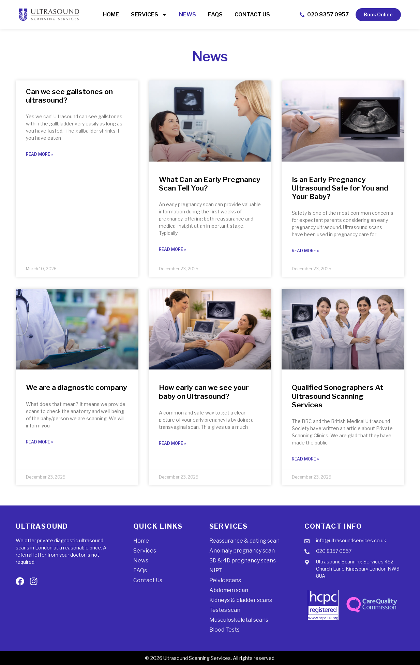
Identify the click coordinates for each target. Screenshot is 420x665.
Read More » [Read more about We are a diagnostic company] (39, 441)
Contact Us (252, 14)
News (187, 14)
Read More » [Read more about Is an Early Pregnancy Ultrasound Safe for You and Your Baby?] (305, 250)
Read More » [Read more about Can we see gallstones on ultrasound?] (39, 154)
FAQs (215, 14)
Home (111, 14)
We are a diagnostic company (76, 387)
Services (149, 15)
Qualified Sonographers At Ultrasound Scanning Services (338, 396)
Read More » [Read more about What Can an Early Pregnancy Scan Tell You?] (172, 249)
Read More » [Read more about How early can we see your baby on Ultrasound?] (172, 443)
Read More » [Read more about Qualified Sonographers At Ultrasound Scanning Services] (305, 459)
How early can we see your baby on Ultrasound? (204, 391)
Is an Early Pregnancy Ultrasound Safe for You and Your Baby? (340, 188)
